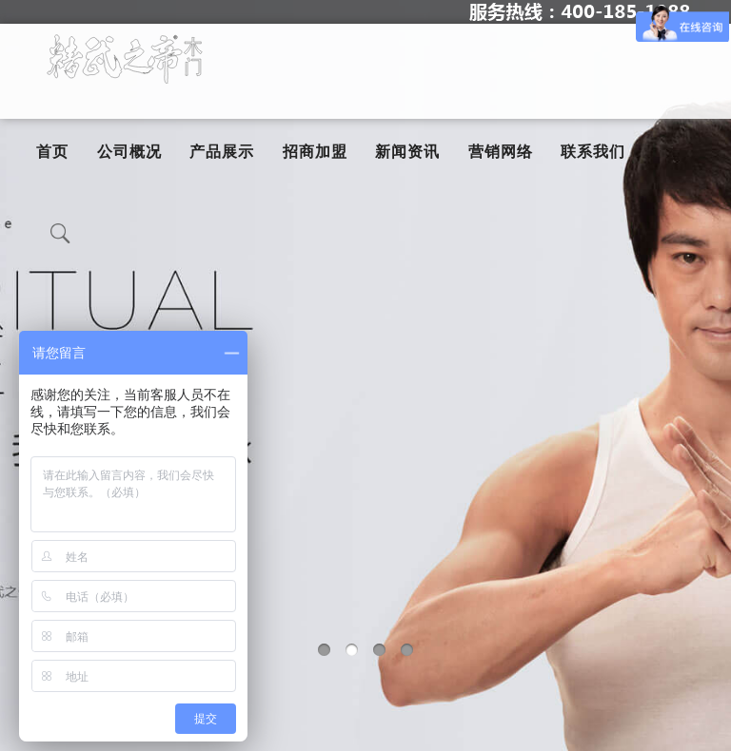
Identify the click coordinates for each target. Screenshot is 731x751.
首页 (52, 152)
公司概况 (129, 152)
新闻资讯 (407, 152)
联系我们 (593, 152)
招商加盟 (315, 152)
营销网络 (500, 152)
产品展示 (221, 152)
